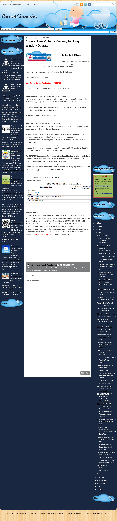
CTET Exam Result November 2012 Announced (103, 240)
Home (5, 4)
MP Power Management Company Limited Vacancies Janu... (105, 388)
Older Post (85, 373)
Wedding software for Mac (48, 513)
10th (36, 268)
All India (45, 268)
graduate (83, 268)
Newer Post (31, 373)
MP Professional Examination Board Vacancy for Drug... (104, 321)
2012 (97, 232)
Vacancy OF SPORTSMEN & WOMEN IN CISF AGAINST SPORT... (106, 455)
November (101, 474)
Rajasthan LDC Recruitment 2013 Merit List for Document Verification (17, 130)
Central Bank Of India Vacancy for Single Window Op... (104, 329)
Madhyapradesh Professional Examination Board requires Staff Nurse (16, 155)
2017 (97, 223)
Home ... (28, 4)
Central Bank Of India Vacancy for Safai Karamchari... (104, 344)
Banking (51, 268)
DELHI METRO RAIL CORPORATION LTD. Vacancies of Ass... (105, 406)
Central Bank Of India (65, 268)
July (98, 486)
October (100, 477)
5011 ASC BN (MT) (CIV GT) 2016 (16, 86)
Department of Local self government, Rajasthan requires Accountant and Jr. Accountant (12, 278)
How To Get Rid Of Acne (83, 513)
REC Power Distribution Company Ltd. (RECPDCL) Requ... (105, 352)
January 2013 (36, 270)
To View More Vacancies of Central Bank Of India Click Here (50, 248)
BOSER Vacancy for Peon (106, 254)
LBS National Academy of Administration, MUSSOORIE (105, 368)
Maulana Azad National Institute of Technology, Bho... (105, 439)
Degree (76, 268)
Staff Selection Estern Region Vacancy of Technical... (104, 414)
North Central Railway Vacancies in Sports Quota (104, 337)
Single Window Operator (50, 270)
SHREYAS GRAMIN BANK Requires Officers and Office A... (106, 375)
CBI (56, 268)
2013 (97, 229)
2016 (97, 226)
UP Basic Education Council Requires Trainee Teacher (106, 360)
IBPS (29, 270)
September (101, 480)
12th (40, 268)
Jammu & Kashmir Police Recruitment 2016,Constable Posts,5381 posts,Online (11, 107)
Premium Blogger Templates (101, 513)
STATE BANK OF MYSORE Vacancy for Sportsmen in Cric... (106, 292)
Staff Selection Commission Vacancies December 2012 (106, 422)
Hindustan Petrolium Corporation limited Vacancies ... (104, 447)
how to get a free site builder (66, 513)
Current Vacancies (16, 4)
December (101, 235)
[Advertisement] (58, 350)
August (100, 483)
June (99, 489)
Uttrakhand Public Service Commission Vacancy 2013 (106, 267)
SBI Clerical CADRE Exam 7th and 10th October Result (106, 259)
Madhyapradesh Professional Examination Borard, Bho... (106, 468)
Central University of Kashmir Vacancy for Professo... (105, 274)
